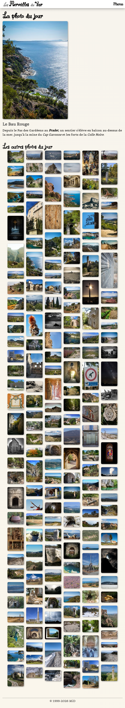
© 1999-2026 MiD (63, 701)
